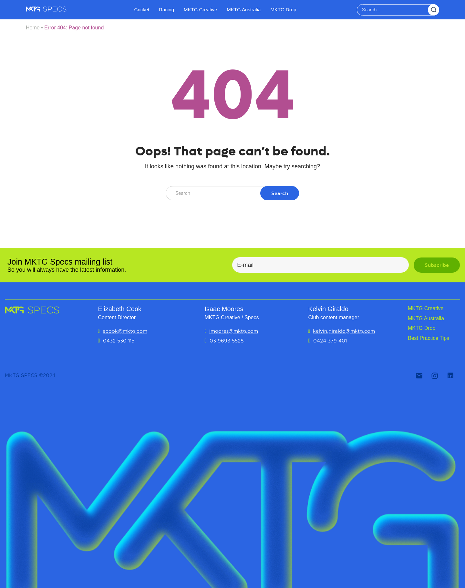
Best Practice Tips (428, 338)
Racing (166, 9)
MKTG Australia (244, 9)
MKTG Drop (283, 9)
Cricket (142, 9)
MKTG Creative (200, 9)
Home (33, 27)
